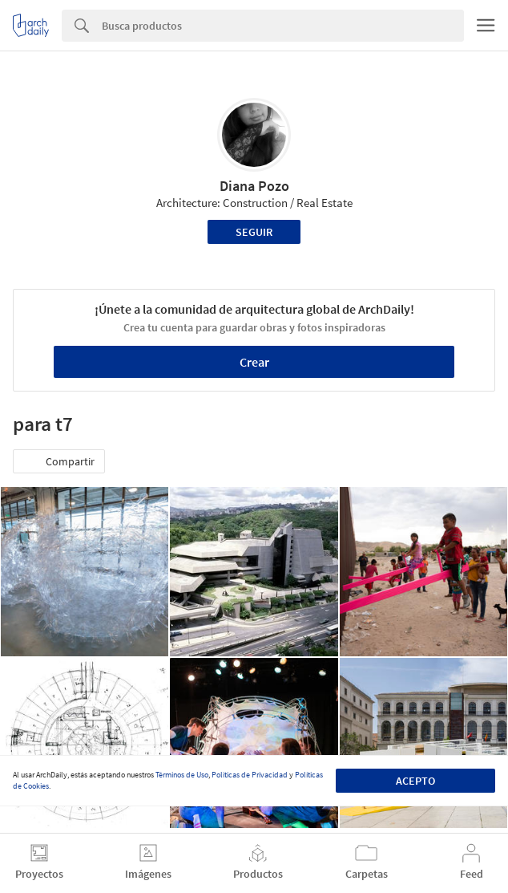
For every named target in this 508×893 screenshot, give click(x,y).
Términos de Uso (181, 774)
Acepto (415, 780)
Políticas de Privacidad (250, 774)
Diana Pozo (254, 186)
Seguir (254, 232)
